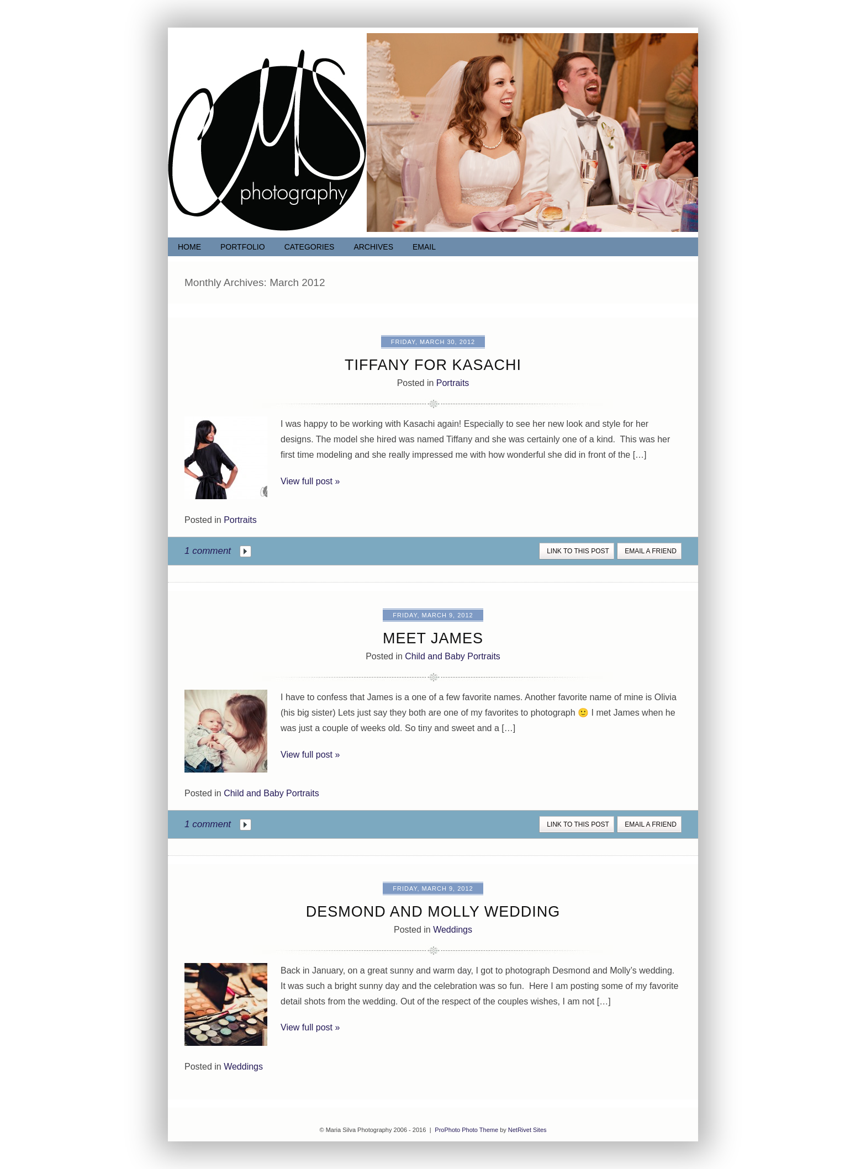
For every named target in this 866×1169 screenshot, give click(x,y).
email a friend (651, 551)
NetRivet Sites (527, 1129)
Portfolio (242, 247)
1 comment (207, 551)
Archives (373, 247)
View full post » (310, 481)
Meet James (433, 638)
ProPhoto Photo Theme (466, 1129)
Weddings (452, 929)
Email (424, 247)
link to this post (578, 551)
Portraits (452, 383)
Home (189, 247)
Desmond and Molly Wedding (433, 911)
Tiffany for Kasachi (433, 365)
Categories (309, 247)
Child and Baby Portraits (452, 656)
